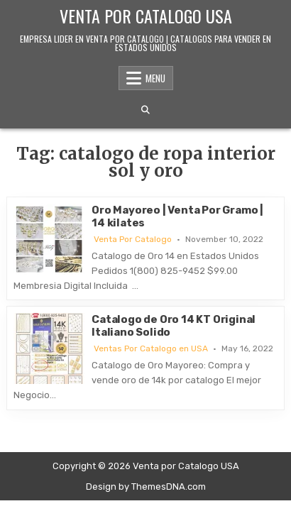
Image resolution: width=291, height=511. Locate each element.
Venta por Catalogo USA (146, 15)
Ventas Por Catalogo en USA (151, 348)
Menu (155, 78)
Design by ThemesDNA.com (146, 486)
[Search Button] (145, 110)
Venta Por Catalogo (133, 239)
